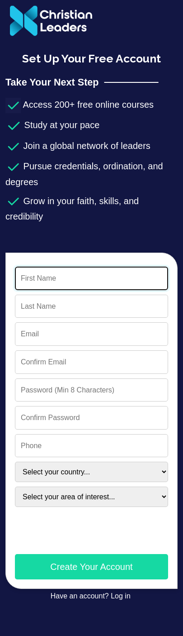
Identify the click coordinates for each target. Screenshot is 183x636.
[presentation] (83, 536)
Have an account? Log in (91, 596)
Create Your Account (91, 567)
